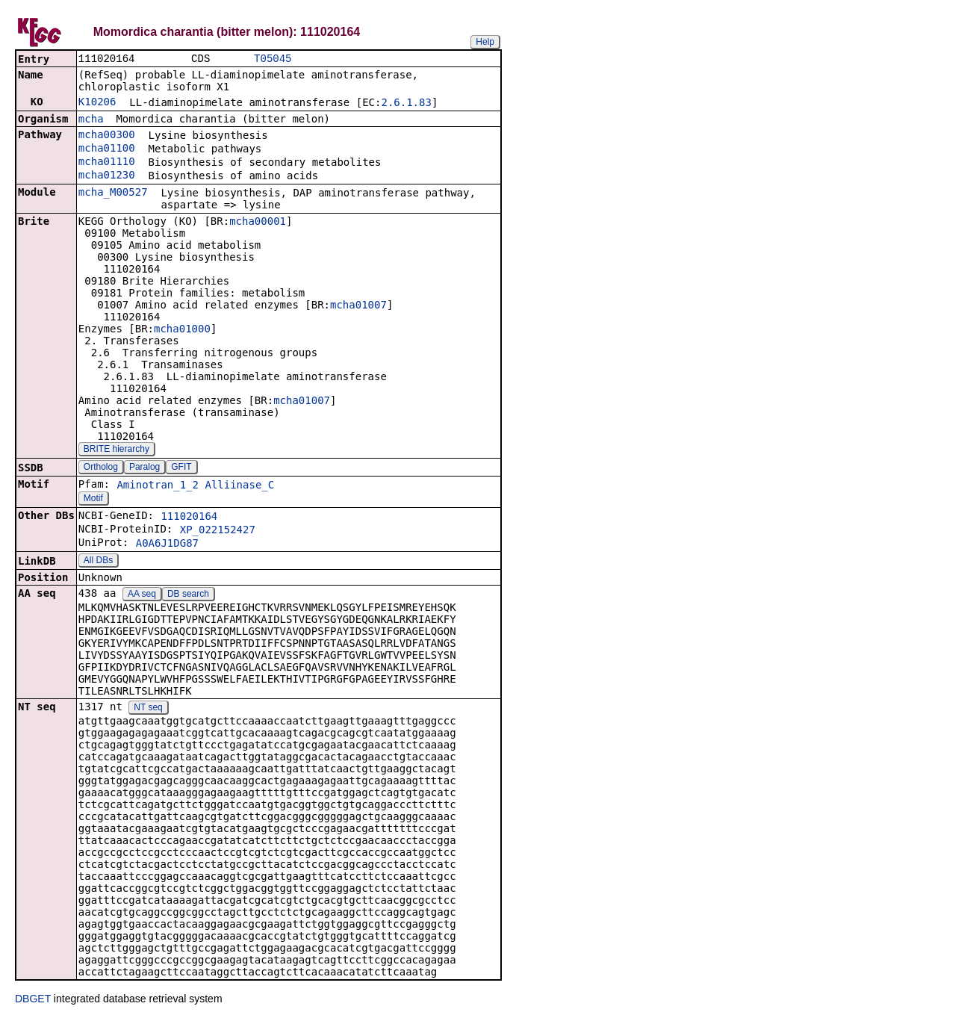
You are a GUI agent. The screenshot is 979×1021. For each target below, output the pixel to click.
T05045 (272, 59)
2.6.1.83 (406, 104)
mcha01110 (106, 163)
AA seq (142, 595)
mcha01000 (182, 330)
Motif (93, 499)
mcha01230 (106, 176)
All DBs (98, 561)
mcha (91, 120)
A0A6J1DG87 (167, 544)
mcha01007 (358, 306)
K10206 (97, 103)
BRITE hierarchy (116, 450)
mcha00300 (106, 136)
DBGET (33, 1000)
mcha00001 (257, 223)
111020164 (189, 518)
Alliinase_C (239, 486)
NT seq (148, 709)
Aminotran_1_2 (157, 486)
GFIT (181, 468)
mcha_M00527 (113, 193)
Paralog (144, 468)
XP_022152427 (217, 531)
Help (485, 42)
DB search (188, 595)
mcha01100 (106, 149)
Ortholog (101, 468)
